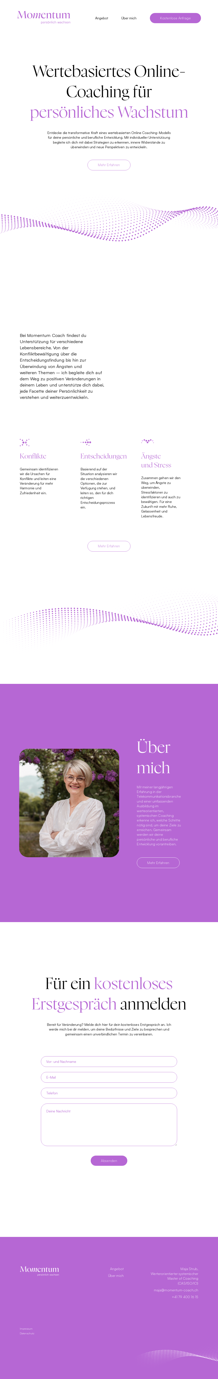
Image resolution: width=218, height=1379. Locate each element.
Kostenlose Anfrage (175, 18)
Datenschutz (27, 1333)
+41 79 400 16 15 (185, 1297)
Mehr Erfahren (109, 165)
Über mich (128, 18)
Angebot (101, 18)
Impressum (26, 1328)
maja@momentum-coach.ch (176, 1290)
